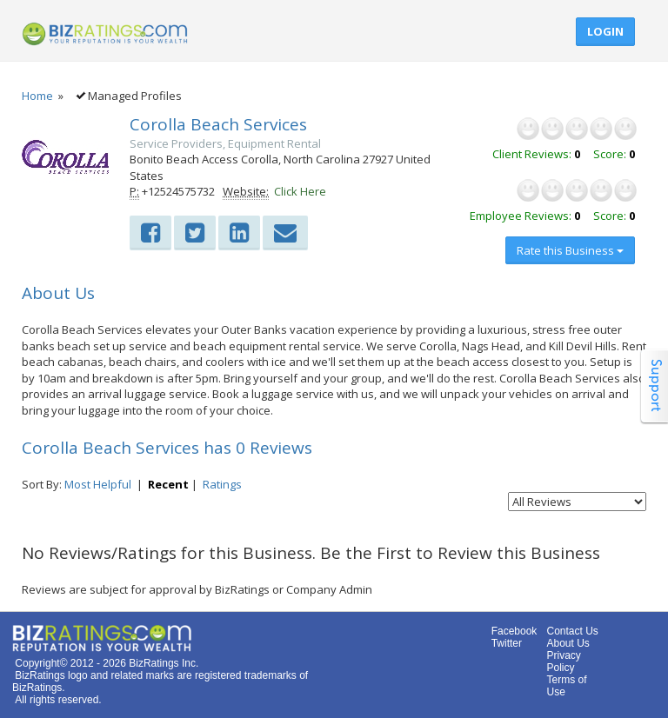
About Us (567, 643)
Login (605, 31)
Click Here (300, 191)
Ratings (222, 484)
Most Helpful (97, 484)
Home (37, 95)
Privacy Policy (563, 661)
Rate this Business (570, 250)
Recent (168, 484)
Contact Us (572, 631)
